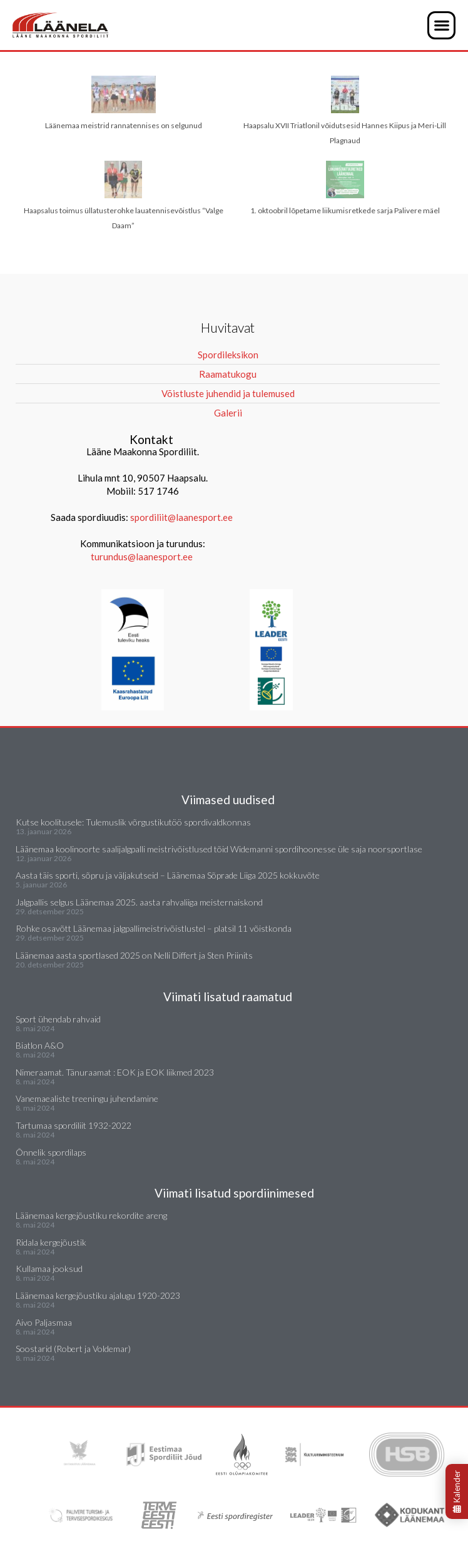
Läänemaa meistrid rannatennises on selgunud (123, 103)
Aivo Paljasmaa (44, 1322)
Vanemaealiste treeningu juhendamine (87, 1098)
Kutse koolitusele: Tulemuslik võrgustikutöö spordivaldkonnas (133, 822)
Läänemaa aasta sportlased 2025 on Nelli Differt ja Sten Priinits (134, 955)
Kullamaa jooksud (49, 1268)
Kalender (457, 1491)
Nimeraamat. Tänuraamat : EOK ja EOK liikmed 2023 (115, 1072)
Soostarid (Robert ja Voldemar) (73, 1348)
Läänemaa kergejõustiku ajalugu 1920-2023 (98, 1295)
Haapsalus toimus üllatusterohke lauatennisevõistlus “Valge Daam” (123, 195)
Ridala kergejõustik (51, 1242)
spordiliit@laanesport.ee (181, 517)
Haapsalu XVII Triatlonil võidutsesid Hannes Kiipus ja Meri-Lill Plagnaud (344, 110)
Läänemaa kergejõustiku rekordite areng (91, 1215)
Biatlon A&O (40, 1045)
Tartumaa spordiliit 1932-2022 (73, 1125)
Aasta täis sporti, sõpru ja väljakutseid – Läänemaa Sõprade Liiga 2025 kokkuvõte (168, 875)
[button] (441, 25)
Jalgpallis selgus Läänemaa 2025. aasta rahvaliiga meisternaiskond (139, 902)
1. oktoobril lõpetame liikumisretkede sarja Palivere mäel (345, 188)
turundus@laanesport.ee (143, 556)
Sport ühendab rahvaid (58, 1019)
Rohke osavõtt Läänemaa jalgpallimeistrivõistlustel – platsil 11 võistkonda (154, 928)
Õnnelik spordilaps (51, 1152)
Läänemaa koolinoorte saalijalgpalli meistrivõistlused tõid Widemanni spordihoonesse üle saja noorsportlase (219, 849)
